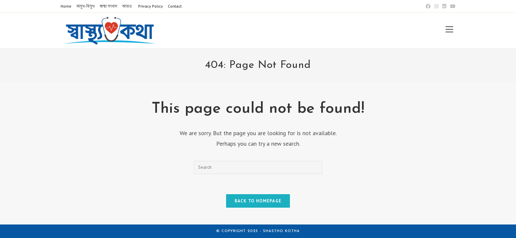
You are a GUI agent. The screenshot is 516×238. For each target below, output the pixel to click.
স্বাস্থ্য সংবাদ (108, 6)
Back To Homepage (258, 201)
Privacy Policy (150, 6)
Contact (175, 6)
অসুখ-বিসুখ (85, 6)
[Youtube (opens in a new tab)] (451, 6)
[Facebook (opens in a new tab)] (428, 6)
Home (66, 6)
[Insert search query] (258, 167)
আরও (127, 6)
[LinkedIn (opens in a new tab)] (444, 6)
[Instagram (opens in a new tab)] (436, 6)
